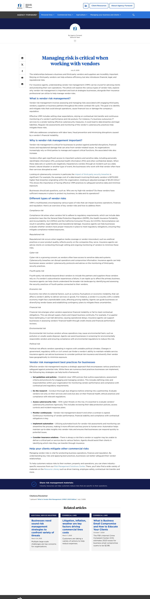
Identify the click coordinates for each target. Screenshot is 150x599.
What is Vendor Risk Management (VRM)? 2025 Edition (57, 499)
